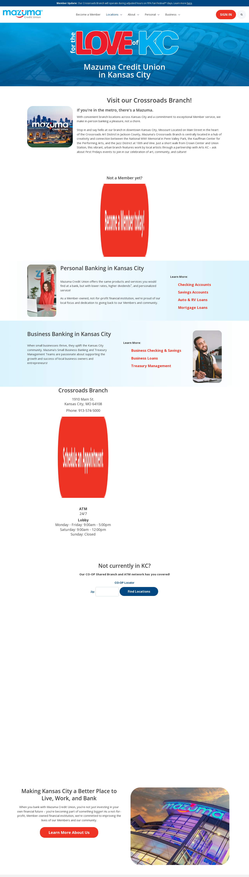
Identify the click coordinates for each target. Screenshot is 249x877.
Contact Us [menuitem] (45, 820)
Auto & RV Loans (192, 235)
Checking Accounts (194, 220)
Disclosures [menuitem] (154, 820)
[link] (23, 14)
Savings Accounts (193, 228)
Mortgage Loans (192, 243)
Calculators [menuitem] (24, 826)
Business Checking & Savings (156, 286)
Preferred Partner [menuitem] (75, 820)
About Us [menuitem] (23, 820)
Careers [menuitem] (101, 820)
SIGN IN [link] (226, 14)
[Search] (241, 14)
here (189, 3)
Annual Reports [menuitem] (127, 820)
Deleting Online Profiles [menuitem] (187, 820)
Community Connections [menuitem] (56, 826)
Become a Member (88, 14)
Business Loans (144, 294)
